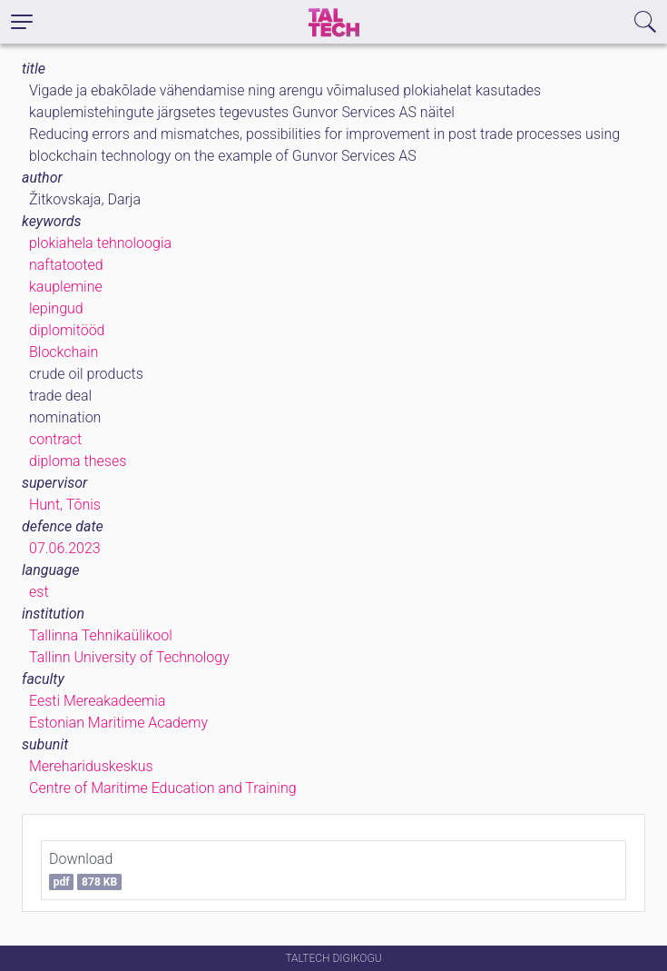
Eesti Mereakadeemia (97, 700)
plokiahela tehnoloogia (100, 243)
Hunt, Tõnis (65, 504)
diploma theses (77, 461)
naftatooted (66, 264)
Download (85, 870)
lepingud (56, 308)
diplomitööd (67, 330)
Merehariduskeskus (91, 766)
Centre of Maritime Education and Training (163, 788)
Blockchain (63, 352)
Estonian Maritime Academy (118, 722)
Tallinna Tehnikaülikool (100, 635)
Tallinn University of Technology (129, 657)
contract (55, 439)
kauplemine (66, 286)
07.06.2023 (65, 548)
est (39, 591)
